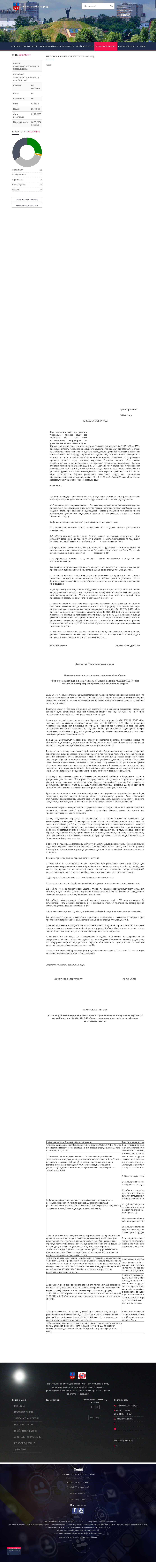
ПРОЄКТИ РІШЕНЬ (29, 46)
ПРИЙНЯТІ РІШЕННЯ (84, 46)
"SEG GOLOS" (77, 1537)
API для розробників (77, 1493)
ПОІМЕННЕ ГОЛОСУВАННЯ (27, 200)
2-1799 (76, 1266)
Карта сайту (94, 1417)
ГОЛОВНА (15, 46)
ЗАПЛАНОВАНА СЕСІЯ (49, 46)
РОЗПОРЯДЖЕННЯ (126, 46)
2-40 (61, 1263)
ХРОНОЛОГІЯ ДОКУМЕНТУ (27, 205)
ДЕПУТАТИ (141, 46)
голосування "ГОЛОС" (75, 1522)
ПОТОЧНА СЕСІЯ (67, 46)
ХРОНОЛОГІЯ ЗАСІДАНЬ (106, 46)
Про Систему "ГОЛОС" (77, 1499)
